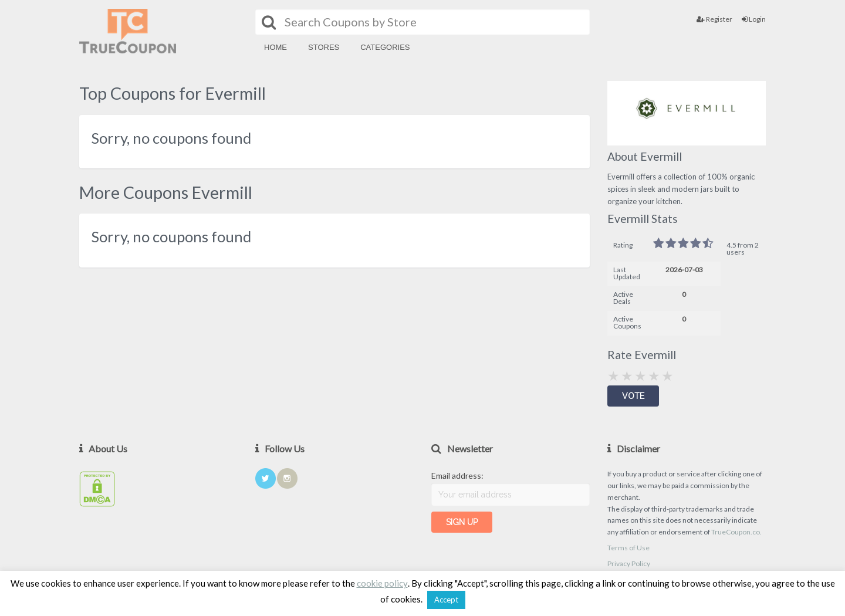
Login (754, 19)
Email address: (457, 475)
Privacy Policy (628, 563)
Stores (323, 47)
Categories (385, 47)
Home (275, 47)
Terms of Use (628, 547)
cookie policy (382, 583)
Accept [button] (446, 599)
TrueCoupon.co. (736, 531)
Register (714, 19)
